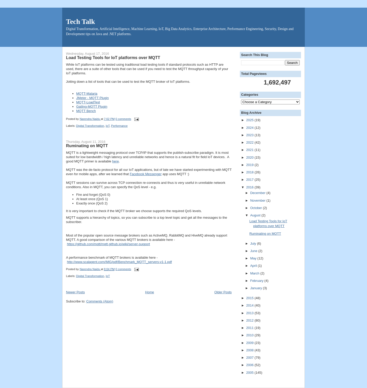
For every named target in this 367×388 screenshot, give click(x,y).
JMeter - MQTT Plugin (92, 98)
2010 (250, 335)
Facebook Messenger (146, 174)
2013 (250, 313)
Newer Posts (75, 292)
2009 (250, 343)
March (255, 273)
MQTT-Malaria (86, 93)
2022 (250, 142)
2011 (250, 328)
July (253, 243)
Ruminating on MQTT (87, 145)
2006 (250, 365)
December (258, 193)
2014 (250, 305)
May (253, 258)
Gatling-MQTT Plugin (91, 106)
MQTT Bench (86, 111)
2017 (250, 180)
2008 (250, 350)
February (257, 281)
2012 (250, 320)
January (256, 288)
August (255, 215)
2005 (250, 373)
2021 (250, 150)
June (254, 251)
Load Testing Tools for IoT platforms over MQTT (113, 57)
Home (149, 292)
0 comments (123, 118)
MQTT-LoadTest (88, 102)
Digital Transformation (90, 125)
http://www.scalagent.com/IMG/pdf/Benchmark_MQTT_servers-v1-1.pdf (119, 262)
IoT (108, 125)
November (258, 200)
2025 (250, 120)
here (115, 161)
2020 (250, 157)
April (254, 266)
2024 (250, 128)
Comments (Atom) (99, 301)
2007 (250, 357)
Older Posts (223, 292)
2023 (250, 135)
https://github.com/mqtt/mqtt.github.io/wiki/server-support (108, 244)
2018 (250, 172)
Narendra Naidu (90, 118)
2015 (250, 298)
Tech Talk (80, 21)
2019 (250, 165)
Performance (119, 125)
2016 (250, 187)
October (256, 208)
